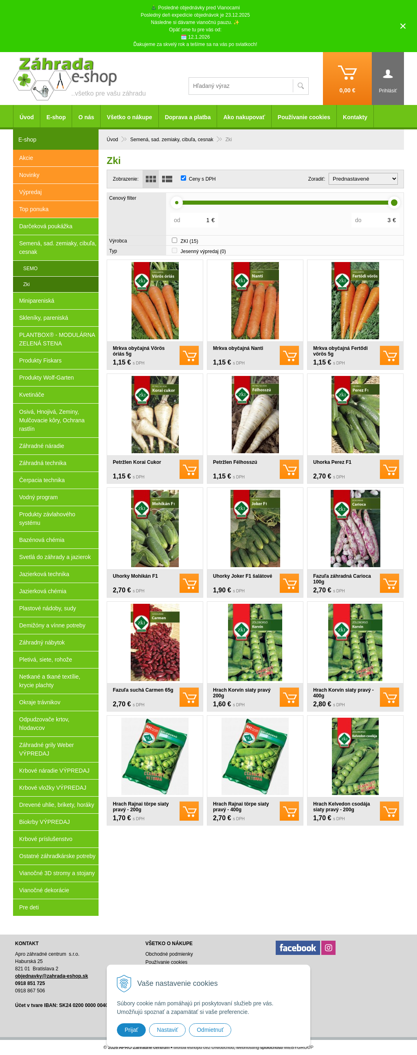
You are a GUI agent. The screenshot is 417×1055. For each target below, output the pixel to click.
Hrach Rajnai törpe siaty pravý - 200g (141, 807)
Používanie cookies (304, 117)
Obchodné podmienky (169, 954)
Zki (26, 284)
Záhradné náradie (41, 446)
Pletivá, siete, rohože (45, 659)
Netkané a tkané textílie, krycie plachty (49, 680)
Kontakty (355, 117)
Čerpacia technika (42, 480)
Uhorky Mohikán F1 (135, 576)
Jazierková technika (44, 574)
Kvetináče (31, 394)
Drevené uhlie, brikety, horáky (56, 805)
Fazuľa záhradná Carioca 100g (342, 579)
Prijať (131, 1030)
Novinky (29, 175)
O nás (86, 117)
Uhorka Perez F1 (332, 462)
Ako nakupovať (244, 117)
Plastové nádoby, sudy (47, 608)
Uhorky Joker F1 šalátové (242, 576)
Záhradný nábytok (42, 642)
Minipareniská (36, 300)
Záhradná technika (42, 463)
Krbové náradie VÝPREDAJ (54, 770)
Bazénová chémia (41, 540)
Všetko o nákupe (129, 117)
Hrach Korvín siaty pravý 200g (241, 693)
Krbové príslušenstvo (45, 839)
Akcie (26, 158)
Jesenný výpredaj (203, 251)
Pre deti (29, 907)
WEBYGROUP (299, 1047)
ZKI (189, 241)
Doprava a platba (188, 117)
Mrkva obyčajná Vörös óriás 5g (139, 351)
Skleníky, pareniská (43, 318)
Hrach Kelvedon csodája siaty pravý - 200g (341, 807)
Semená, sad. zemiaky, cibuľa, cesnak (58, 247)
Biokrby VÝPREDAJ (44, 822)
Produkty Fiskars (40, 360)
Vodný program (38, 497)
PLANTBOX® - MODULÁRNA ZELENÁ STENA (57, 339)
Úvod (27, 117)
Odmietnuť (210, 1030)
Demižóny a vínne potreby (52, 625)
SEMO (30, 268)
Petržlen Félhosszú (235, 462)
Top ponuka (33, 209)
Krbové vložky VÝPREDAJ (52, 787)
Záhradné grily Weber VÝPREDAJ (46, 749)
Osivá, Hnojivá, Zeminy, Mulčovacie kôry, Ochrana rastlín (52, 420)
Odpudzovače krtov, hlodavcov (44, 723)
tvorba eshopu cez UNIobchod (203, 1047)
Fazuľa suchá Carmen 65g (143, 690)
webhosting (247, 1047)
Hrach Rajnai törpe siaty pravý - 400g (241, 807)
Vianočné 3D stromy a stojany (57, 873)
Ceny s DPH (202, 179)
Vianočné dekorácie (44, 890)
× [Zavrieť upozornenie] (403, 26)
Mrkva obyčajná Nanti (238, 348)
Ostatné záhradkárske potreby (57, 856)
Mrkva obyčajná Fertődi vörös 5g (340, 351)
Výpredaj (30, 192)
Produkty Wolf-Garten (46, 377)
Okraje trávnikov (39, 702)
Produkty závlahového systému (47, 518)
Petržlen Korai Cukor (137, 462)
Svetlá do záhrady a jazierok (55, 557)
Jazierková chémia (42, 591)
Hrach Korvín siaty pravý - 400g (343, 693)
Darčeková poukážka (45, 226)
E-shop (56, 117)
